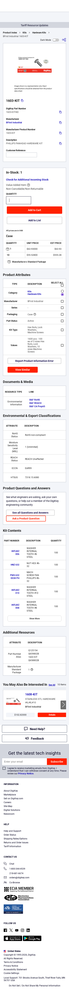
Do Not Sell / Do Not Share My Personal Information (34, 985)
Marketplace (10, 794)
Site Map (8, 806)
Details (52, 715)
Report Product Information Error (34, 360)
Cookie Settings (11, 973)
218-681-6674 (13, 873)
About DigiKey (11, 791)
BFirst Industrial (14, 122)
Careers (7, 802)
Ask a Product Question (26, 518)
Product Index (10, 32)
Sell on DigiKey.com (13, 798)
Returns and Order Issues (16, 842)
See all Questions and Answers (30, 512)
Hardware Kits (39, 32)
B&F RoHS (34, 400)
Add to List (34, 220)
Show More (34, 618)
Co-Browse (12, 883)
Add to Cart (34, 210)
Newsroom (9, 814)
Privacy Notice (25, 773)
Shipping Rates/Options (15, 838)
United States (12, 951)
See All (52, 685)
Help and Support (12, 831)
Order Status (10, 835)
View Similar (22, 369)
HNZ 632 (15, 564)
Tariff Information (12, 846)
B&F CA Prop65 (37, 406)
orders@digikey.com (16, 878)
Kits (24, 32)
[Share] (64, 40)
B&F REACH (35, 403)
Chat (9, 864)
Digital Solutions (12, 810)
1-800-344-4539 (14, 869)
